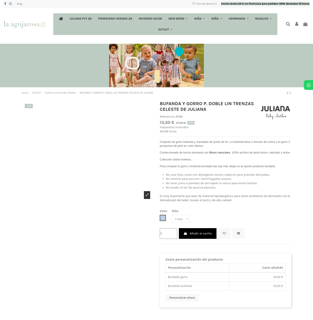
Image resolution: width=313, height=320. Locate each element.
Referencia (167, 116)
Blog (19, 3)
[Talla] (180, 219)
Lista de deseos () (204, 3)
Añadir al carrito (197, 233)
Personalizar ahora (182, 298)
